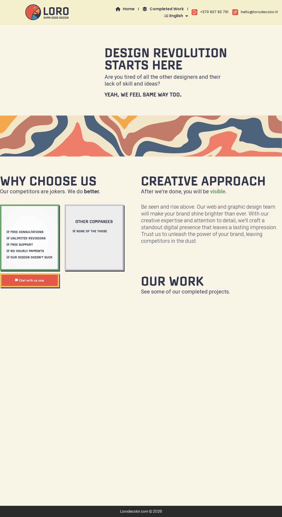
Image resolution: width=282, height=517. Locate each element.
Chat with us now (29, 280)
